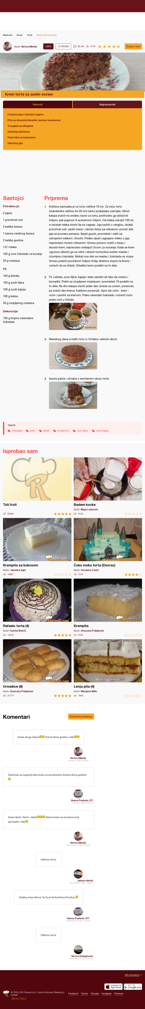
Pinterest (118, 993)
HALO (23, 998)
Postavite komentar (81, 716)
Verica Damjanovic (82, 956)
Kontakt (14, 995)
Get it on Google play (133, 986)
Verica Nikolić (29, 46)
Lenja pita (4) (108, 668)
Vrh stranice (132, 974)
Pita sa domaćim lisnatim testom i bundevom (34, 120)
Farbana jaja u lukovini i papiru (26, 114)
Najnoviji (38, 104)
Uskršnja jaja (15, 143)
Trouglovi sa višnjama (20, 125)
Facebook (73, 993)
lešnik (46, 430)
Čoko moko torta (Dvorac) (108, 547)
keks (32, 430)
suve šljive (82, 430)
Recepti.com (72, 6)
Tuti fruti (37, 486)
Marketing (58, 992)
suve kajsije (102, 430)
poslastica (63, 430)
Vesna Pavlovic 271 (82, 800)
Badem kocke (108, 486)
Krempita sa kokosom (37, 547)
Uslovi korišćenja (44, 992)
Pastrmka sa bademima (22, 137)
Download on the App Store (113, 986)
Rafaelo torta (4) (37, 608)
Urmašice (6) (37, 668)
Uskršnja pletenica (19, 131)
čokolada (17, 430)
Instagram (107, 993)
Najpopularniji (107, 104)
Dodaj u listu (133, 46)
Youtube (95, 993)
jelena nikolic (85, 880)
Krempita (108, 608)
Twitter (84, 993)
